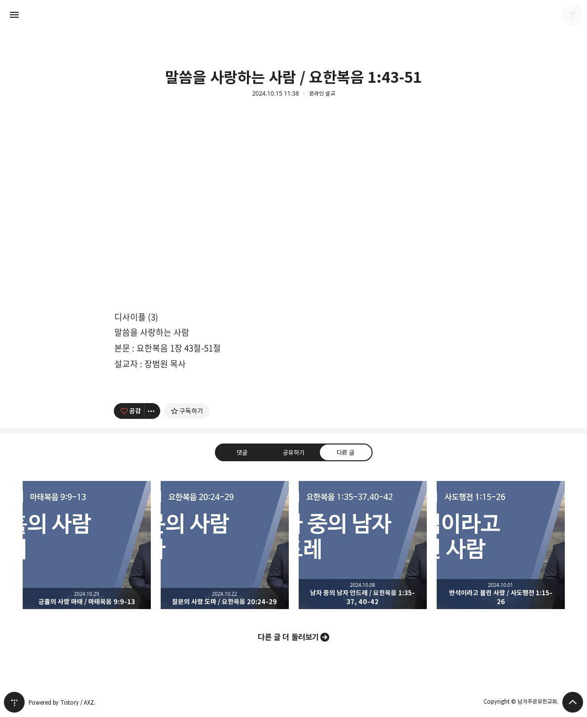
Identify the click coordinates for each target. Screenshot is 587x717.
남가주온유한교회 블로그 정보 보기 (573, 15)
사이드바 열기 (14, 15)
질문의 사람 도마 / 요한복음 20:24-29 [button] (225, 545)
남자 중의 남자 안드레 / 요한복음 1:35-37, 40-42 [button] (363, 545)
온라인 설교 (322, 93)
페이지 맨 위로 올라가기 (573, 702)
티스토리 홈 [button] (14, 702)
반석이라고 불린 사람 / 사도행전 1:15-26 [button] (501, 545)
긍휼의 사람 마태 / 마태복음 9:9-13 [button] (87, 545)
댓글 (241, 452)
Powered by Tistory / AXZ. (62, 702)
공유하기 (293, 452)
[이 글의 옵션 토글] (152, 411)
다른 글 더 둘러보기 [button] (288, 637)
